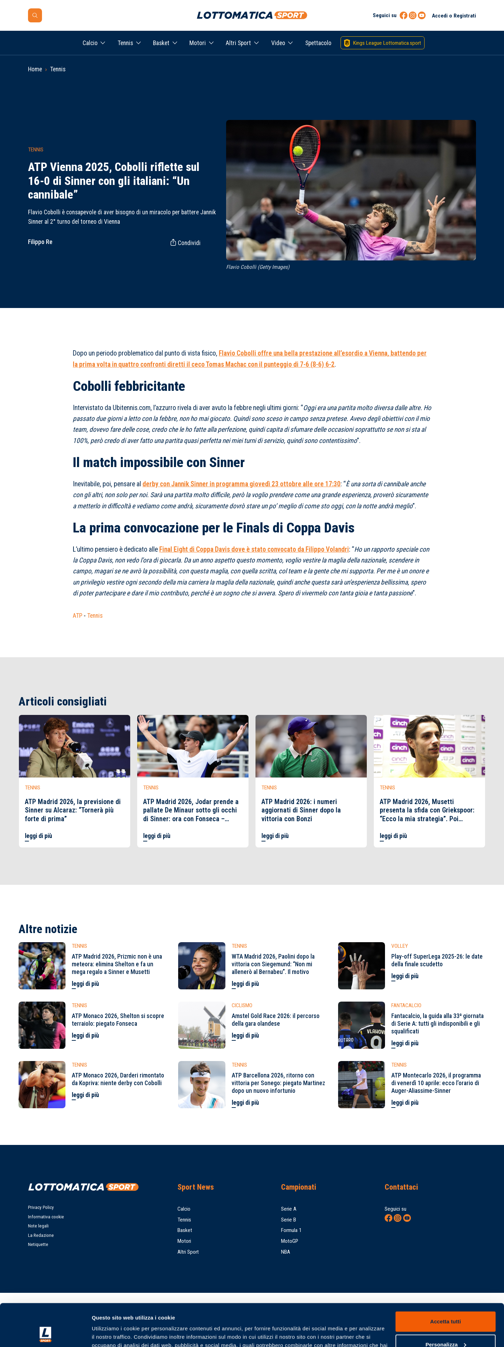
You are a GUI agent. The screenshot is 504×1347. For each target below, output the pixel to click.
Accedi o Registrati (454, 16)
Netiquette (38, 1244)
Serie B (288, 1220)
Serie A (288, 1209)
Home (35, 69)
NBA (285, 1252)
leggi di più (38, 835)
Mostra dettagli (111, 1333)
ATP (77, 615)
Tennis (125, 43)
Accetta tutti (445, 1282)
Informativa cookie (46, 1216)
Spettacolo (318, 43)
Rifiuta (445, 1328)
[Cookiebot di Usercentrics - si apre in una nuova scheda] (45, 1333)
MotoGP (289, 1241)
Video (278, 43)
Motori (197, 43)
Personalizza (446, 1304)
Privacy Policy (41, 1207)
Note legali (38, 1225)
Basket (161, 43)
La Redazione (41, 1235)
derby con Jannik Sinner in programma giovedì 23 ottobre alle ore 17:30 (241, 484)
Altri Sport (238, 43)
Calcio (90, 43)
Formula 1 (291, 1230)
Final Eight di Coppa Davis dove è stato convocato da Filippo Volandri (254, 549)
